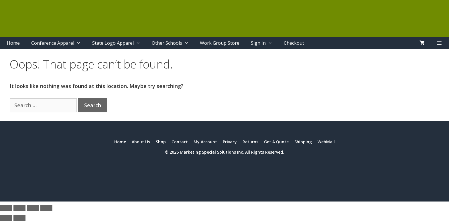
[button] (439, 43)
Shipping (303, 141)
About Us (141, 141)
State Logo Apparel (119, 43)
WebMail (326, 141)
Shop (161, 141)
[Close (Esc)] (46, 208)
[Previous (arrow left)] (6, 218)
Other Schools (173, 43)
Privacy (230, 141)
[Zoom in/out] (6, 208)
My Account (205, 141)
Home (13, 43)
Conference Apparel (58, 43)
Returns (250, 141)
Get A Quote (276, 141)
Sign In (264, 43)
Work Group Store (219, 43)
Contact (180, 141)
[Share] (33, 208)
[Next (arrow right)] (19, 218)
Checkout (294, 43)
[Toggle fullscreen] (19, 208)
